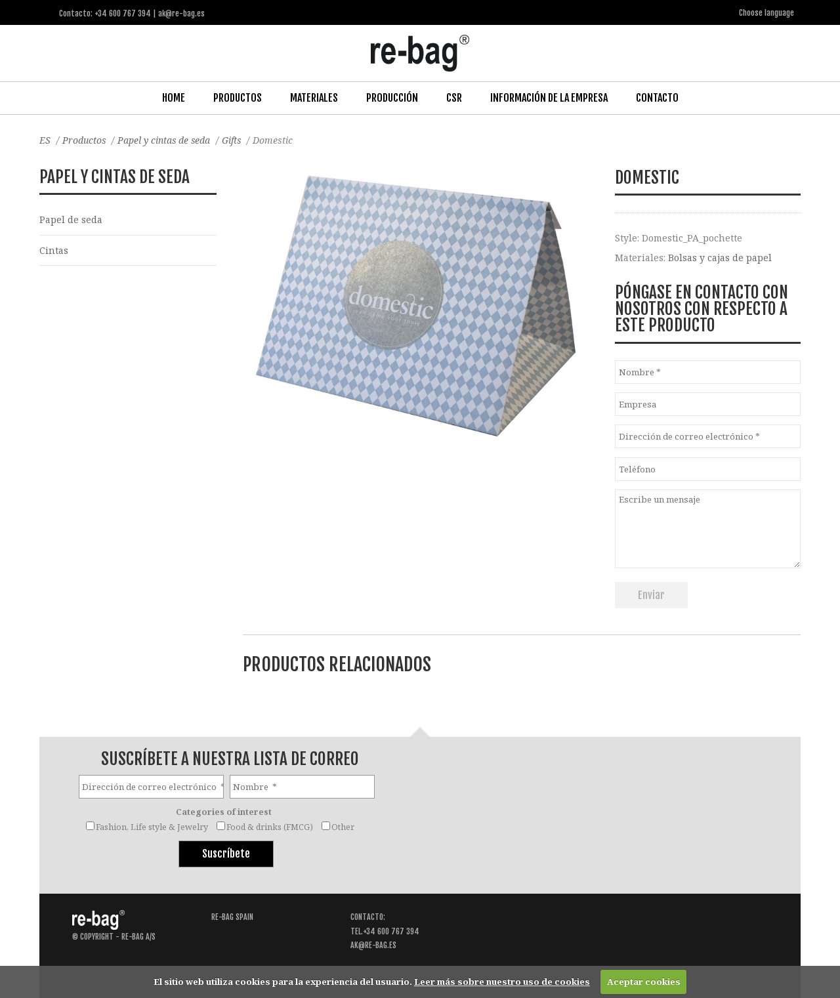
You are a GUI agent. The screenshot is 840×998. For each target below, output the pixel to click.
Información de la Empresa (549, 97)
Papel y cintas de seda (165, 140)
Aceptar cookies (644, 982)
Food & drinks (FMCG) (269, 827)
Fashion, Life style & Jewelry (152, 827)
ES (45, 140)
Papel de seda (70, 219)
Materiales (314, 97)
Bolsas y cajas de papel (720, 257)
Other (342, 827)
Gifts (233, 140)
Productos (237, 97)
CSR (454, 97)
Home (173, 97)
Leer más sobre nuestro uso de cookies (502, 982)
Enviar (651, 595)
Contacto (657, 97)
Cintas (53, 250)
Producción (392, 97)
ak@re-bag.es (373, 945)
